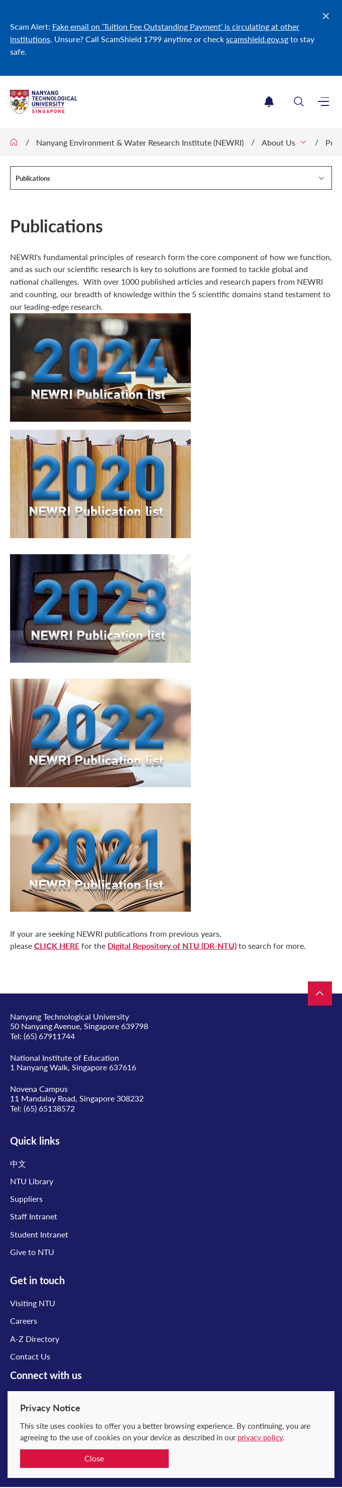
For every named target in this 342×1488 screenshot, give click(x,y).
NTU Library (31, 1181)
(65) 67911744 (49, 1036)
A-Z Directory (34, 1338)
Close (94, 1458)
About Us (278, 142)
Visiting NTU (32, 1303)
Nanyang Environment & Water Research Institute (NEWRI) (140, 142)
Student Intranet (39, 1234)
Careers (23, 1320)
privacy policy (260, 1437)
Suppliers (26, 1198)
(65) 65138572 (49, 1108)
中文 (18, 1163)
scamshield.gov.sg (257, 39)
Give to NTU (32, 1252)
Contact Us (30, 1356)
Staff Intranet (33, 1216)
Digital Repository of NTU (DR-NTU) (172, 945)
